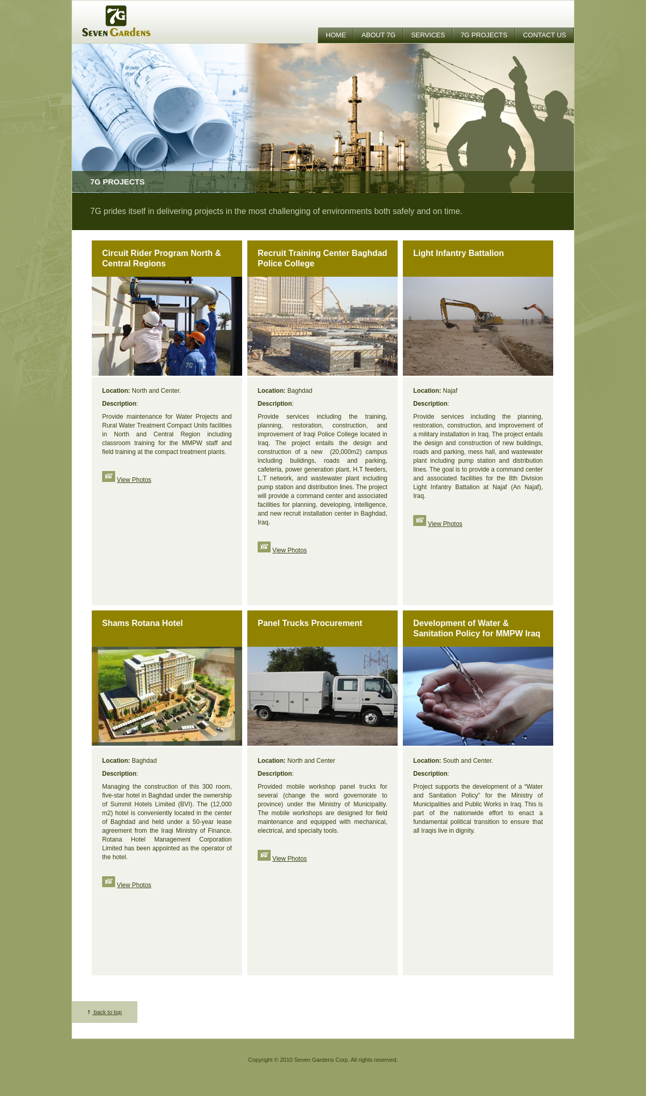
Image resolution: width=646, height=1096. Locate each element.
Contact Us (544, 35)
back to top (105, 1012)
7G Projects (483, 35)
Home (336, 35)
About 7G (378, 35)
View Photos (134, 479)
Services (428, 35)
